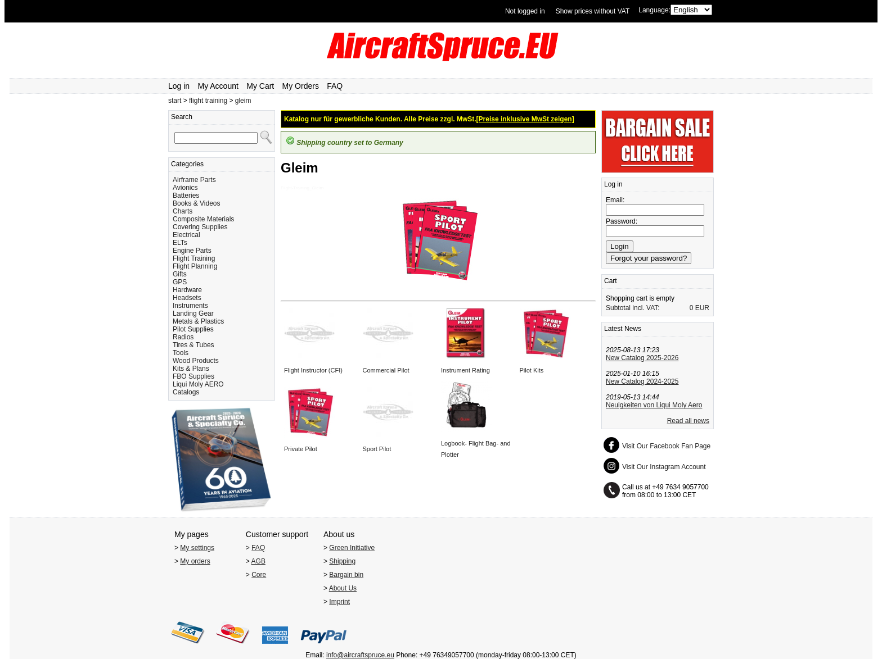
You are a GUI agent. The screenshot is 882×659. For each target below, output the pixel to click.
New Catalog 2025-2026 (642, 358)
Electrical (186, 235)
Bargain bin (346, 575)
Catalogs (186, 392)
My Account (218, 85)
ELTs (180, 243)
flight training (208, 100)
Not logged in (525, 11)
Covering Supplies (200, 227)
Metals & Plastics (198, 321)
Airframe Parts (194, 180)
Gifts (180, 274)
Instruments (190, 306)
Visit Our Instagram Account (664, 467)
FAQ (335, 85)
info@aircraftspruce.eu (360, 655)
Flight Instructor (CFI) (313, 370)
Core (258, 575)
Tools (180, 353)
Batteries (186, 195)
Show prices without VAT (593, 11)
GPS (180, 282)
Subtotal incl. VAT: (633, 308)
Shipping (342, 561)
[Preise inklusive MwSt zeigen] (525, 119)
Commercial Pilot (386, 370)
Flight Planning (195, 266)
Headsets (187, 298)
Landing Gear (193, 313)
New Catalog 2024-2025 (642, 381)
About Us (343, 588)
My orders (195, 561)
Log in (179, 85)
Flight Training (194, 258)
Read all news (688, 421)
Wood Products (196, 361)
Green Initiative (352, 548)
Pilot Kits (532, 370)
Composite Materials (203, 219)
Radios (183, 337)
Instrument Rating (465, 370)
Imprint (339, 602)
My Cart (260, 85)
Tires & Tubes (193, 345)
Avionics (185, 188)
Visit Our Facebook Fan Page (666, 446)
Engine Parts (192, 250)
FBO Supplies (193, 376)
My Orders (300, 85)
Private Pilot (300, 449)
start (174, 100)
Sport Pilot (377, 449)
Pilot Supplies (193, 329)
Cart (610, 281)
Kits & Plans (191, 368)
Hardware (187, 290)
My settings (197, 548)
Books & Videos (196, 203)
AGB (258, 561)
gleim (243, 100)
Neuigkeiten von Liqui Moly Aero (654, 405)
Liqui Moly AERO (198, 384)
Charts (182, 211)
